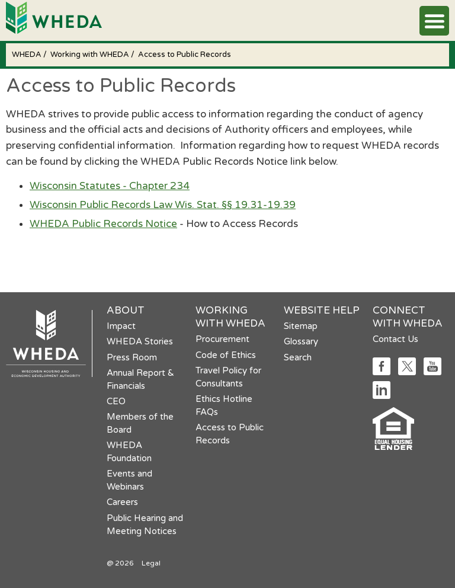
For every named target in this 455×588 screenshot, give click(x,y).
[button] (434, 21)
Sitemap (301, 326)
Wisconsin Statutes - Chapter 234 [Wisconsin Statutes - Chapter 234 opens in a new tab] (110, 186)
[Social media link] (381, 372)
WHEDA (27, 54)
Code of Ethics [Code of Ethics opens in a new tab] (226, 355)
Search (298, 357)
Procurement (222, 339)
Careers (122, 502)
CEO (116, 401)
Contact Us (395, 339)
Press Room (132, 357)
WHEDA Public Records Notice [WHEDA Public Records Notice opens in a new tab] (103, 224)
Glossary (301, 341)
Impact (121, 326)
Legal (151, 563)
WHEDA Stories (140, 341)
